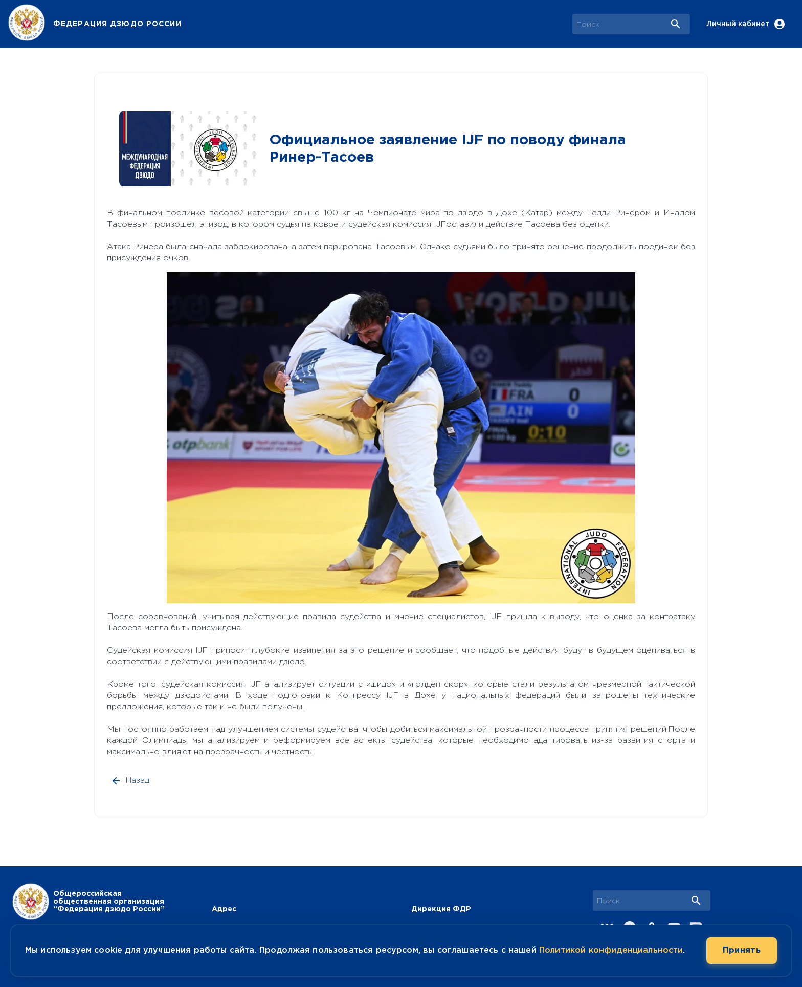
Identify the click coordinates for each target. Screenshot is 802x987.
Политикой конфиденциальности (611, 950)
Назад (131, 781)
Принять (741, 950)
